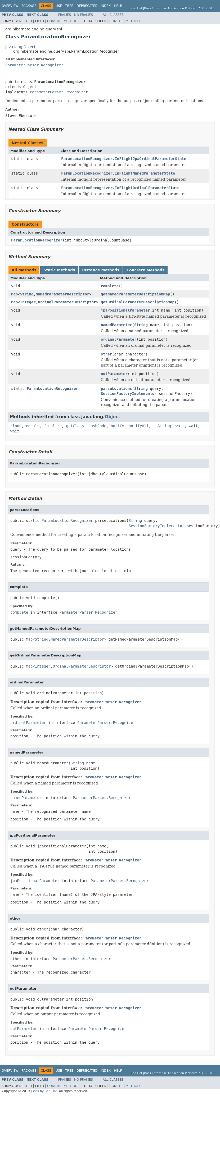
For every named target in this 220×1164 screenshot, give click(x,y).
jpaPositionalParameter (125, 310)
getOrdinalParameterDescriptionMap (137, 302)
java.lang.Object (20, 47)
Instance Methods (100, 270)
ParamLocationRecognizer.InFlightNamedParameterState (118, 173)
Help (118, 6)
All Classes (113, 15)
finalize (52, 426)
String (27, 294)
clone (15, 426)
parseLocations (116, 388)
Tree (69, 6)
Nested (25, 21)
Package (29, 6)
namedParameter (116, 325)
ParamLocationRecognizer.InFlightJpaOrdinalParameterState (123, 159)
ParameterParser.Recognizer (34, 65)
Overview (10, 6)
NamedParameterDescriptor (62, 294)
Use (59, 6)
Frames (64, 15)
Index (106, 6)
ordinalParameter (119, 339)
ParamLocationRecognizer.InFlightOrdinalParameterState (120, 188)
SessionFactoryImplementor (129, 393)
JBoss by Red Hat (44, 1091)
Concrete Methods (146, 270)
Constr (53, 21)
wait (180, 426)
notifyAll (139, 426)
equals (32, 426)
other (106, 354)
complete (110, 286)
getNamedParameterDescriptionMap (135, 294)
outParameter (114, 374)
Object (30, 87)
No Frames (83, 15)
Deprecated (87, 6)
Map (14, 294)
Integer (28, 302)
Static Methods (59, 270)
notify (117, 426)
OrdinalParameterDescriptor (67, 302)
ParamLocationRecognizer (36, 240)
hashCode (97, 426)
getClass (75, 426)
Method (71, 21)
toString (162, 426)
